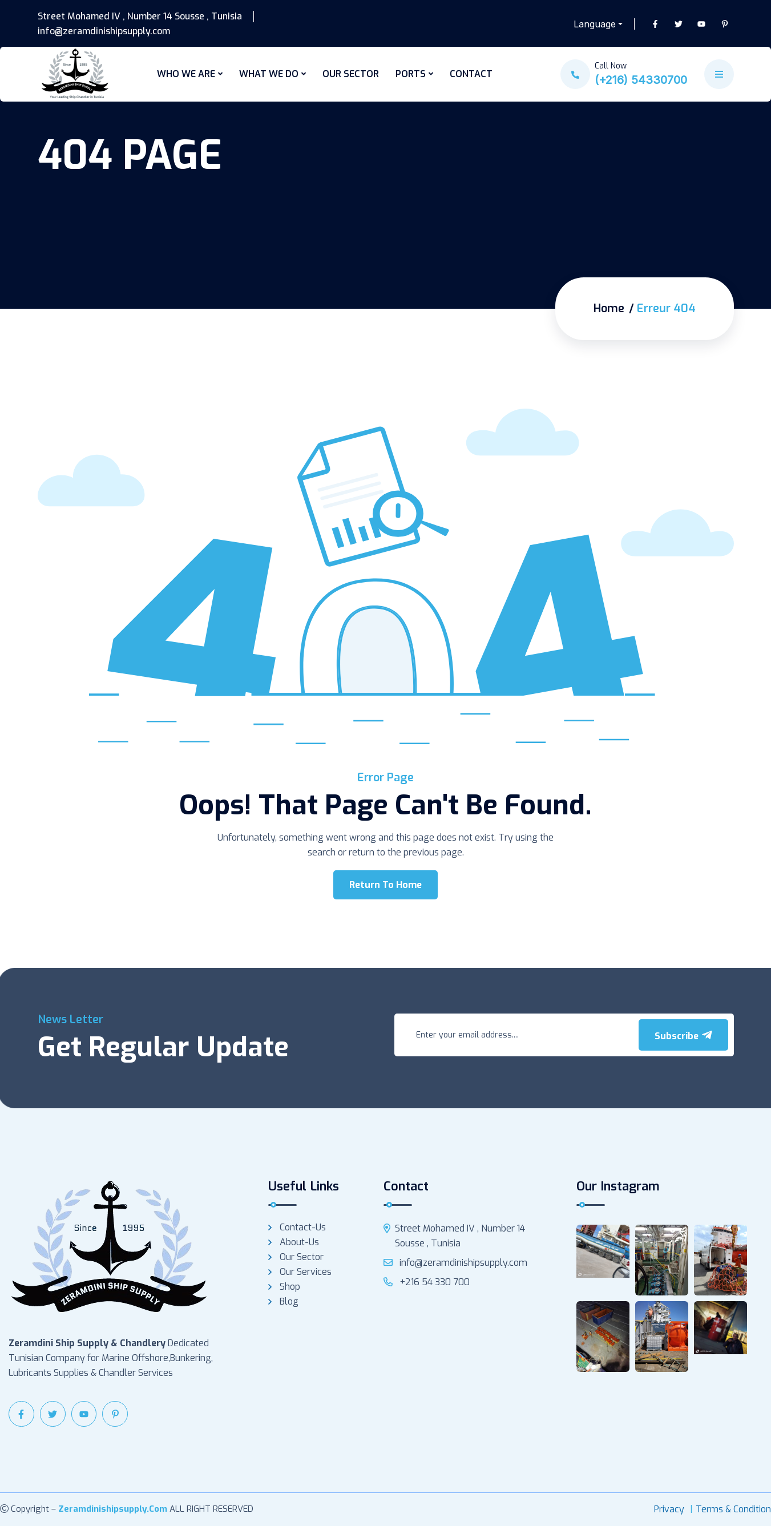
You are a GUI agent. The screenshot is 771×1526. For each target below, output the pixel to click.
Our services (306, 1272)
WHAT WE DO (268, 74)
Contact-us (303, 1227)
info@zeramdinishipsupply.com (104, 31)
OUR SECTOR (350, 74)
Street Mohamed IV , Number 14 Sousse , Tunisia (140, 16)
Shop (290, 1287)
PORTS (410, 74)
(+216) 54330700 (641, 80)
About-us (299, 1242)
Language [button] (595, 24)
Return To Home (385, 885)
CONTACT (471, 74)
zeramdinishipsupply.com (112, 1509)
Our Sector (302, 1257)
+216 (427, 1282)
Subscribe (683, 1036)
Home (609, 308)
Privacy (669, 1509)
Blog (289, 1301)
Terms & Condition (733, 1509)
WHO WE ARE (186, 74)
